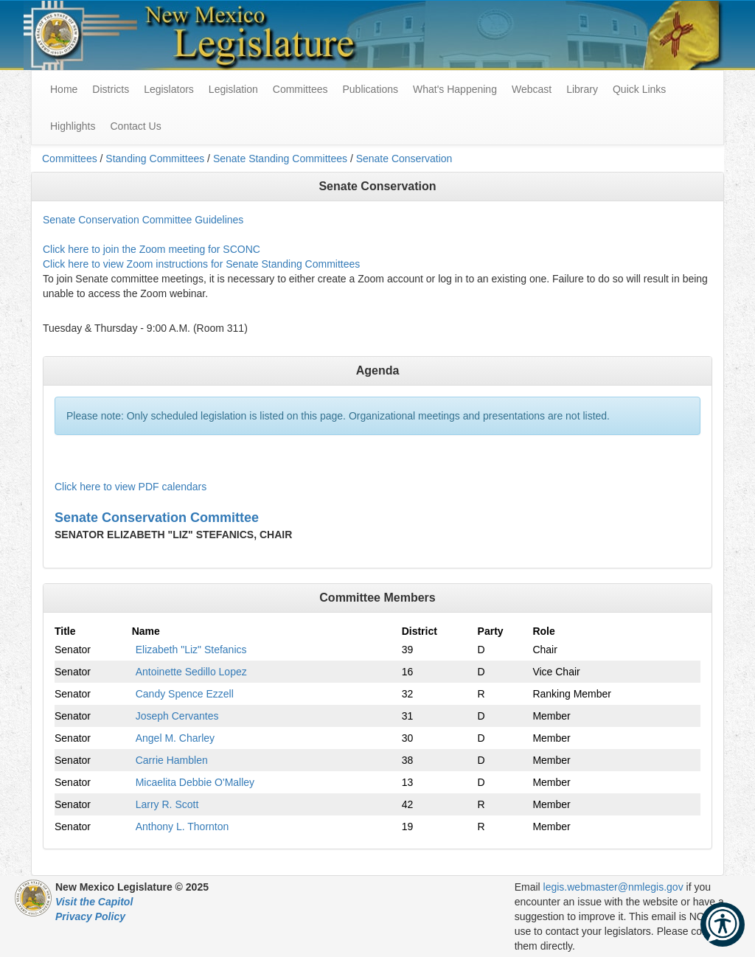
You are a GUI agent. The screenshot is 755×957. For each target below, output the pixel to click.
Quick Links (639, 89)
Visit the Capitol (94, 902)
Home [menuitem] (63, 89)
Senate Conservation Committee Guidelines (143, 220)
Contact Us (135, 126)
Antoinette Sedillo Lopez (191, 672)
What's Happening (455, 89)
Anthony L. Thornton (182, 826)
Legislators (169, 89)
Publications (370, 89)
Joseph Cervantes (177, 716)
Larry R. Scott (167, 804)
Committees (300, 89)
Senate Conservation (404, 158)
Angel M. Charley (175, 738)
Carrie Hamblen (172, 760)
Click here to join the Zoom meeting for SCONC (151, 249)
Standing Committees (154, 158)
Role (543, 631)
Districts (110, 89)
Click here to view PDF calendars (130, 487)
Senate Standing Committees (280, 158)
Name (146, 631)
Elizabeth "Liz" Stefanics (191, 649)
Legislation (233, 89)
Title (65, 631)
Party (491, 631)
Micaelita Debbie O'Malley (195, 782)
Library (582, 89)
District (419, 631)
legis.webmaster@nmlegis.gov (613, 887)
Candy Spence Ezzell (185, 694)
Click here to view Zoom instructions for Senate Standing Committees (201, 264)
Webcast (532, 89)
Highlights (72, 126)
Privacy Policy (90, 916)
